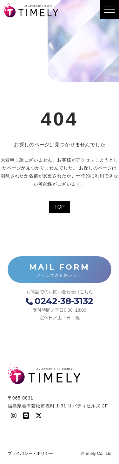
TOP (59, 207)
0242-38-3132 (59, 301)
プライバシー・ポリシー (30, 453)
